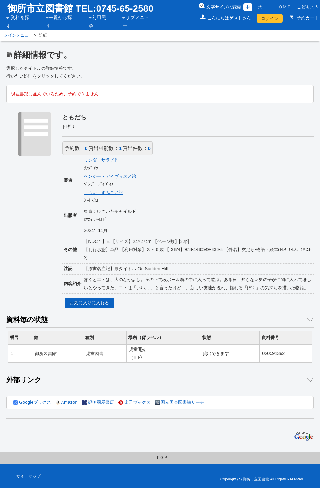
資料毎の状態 (27, 320)
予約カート (307, 17)
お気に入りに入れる (89, 302)
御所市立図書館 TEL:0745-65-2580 (81, 8)
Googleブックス (32, 402)
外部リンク (24, 380)
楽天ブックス (134, 402)
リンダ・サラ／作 (101, 159)
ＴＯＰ (162, 457)
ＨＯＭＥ (282, 6)
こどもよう (308, 6)
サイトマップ (28, 476)
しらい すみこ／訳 (103, 192)
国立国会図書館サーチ (179, 402)
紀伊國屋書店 (98, 402)
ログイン (269, 18)
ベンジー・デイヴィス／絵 (110, 176)
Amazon (67, 402)
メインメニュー (18, 35)
